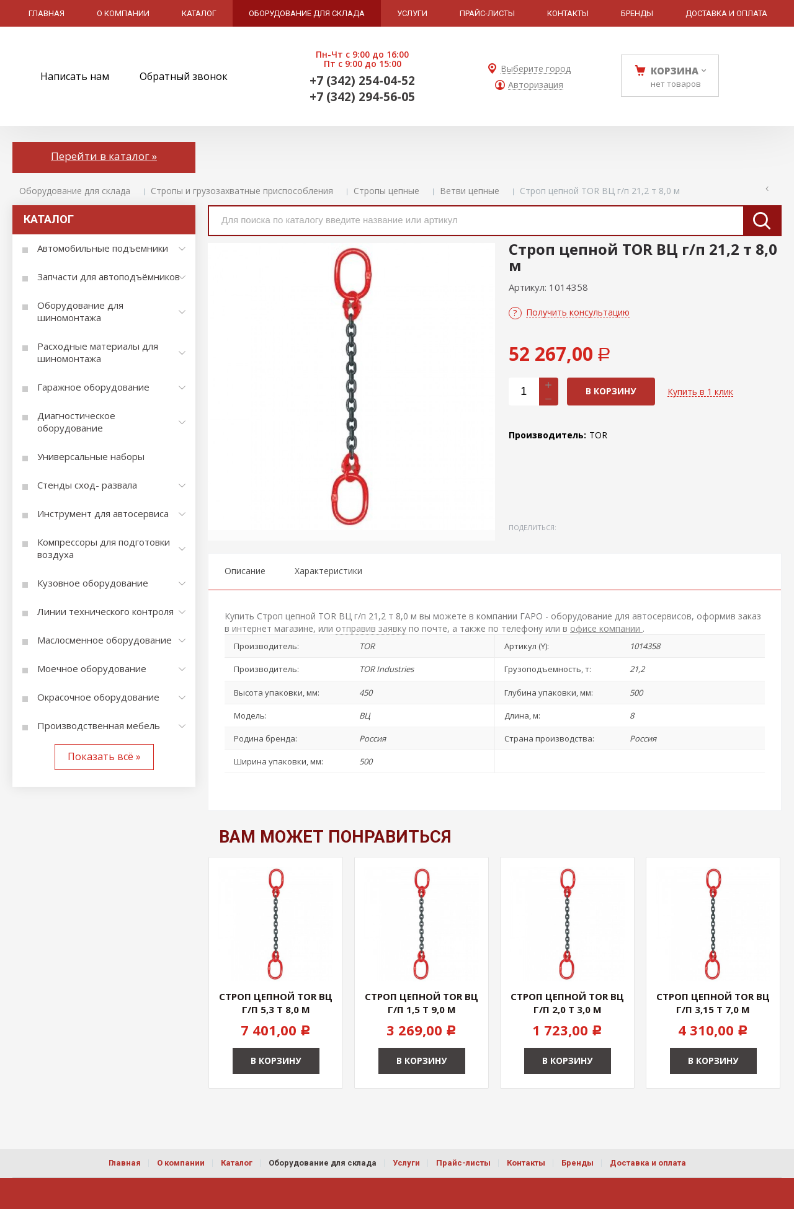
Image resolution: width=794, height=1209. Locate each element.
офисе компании (606, 628)
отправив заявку (371, 628)
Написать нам (74, 76)
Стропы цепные (386, 191)
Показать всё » (104, 756)
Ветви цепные (469, 191)
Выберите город (536, 69)
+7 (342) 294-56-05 (362, 97)
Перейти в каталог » (104, 156)
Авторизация (535, 85)
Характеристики (328, 571)
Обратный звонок (184, 76)
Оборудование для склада (74, 191)
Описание (245, 571)
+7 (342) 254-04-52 (362, 81)
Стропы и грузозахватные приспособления (242, 191)
